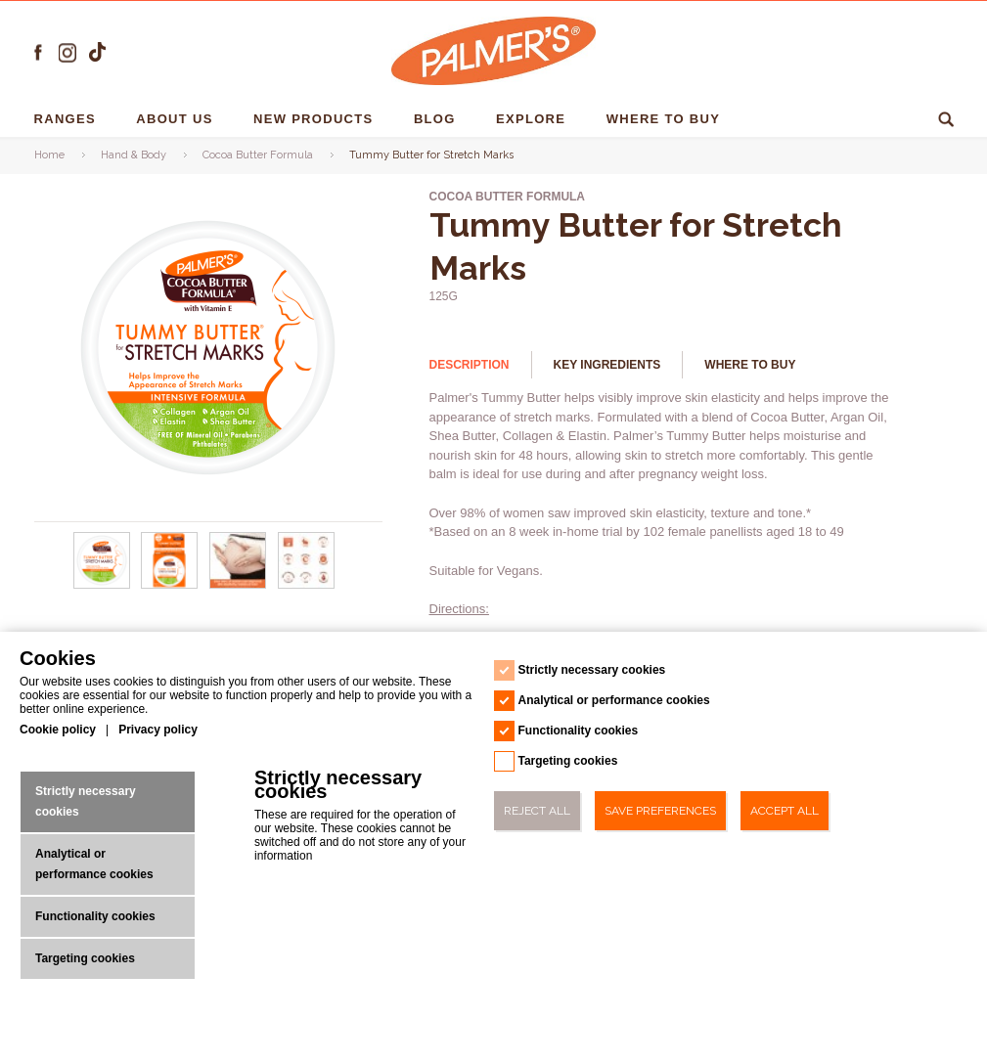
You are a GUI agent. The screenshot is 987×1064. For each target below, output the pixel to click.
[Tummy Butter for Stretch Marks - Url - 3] (306, 585)
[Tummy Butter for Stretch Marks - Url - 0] (101, 585)
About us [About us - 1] (176, 118)
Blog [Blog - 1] (437, 118)
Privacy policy (158, 729)
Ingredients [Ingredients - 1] (813, 118)
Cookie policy (58, 729)
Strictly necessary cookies (85, 801)
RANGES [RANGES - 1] (67, 118)
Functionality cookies (95, 916)
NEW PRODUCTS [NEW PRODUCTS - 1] (315, 118)
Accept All (784, 811)
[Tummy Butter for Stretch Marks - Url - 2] (237, 585)
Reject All (537, 811)
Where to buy (749, 365)
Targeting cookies (85, 958)
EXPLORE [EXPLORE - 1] (533, 118)
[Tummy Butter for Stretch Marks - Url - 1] (170, 585)
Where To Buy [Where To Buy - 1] (665, 118)
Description (469, 365)
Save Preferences (660, 811)
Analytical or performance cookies (94, 864)
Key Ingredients (607, 365)
